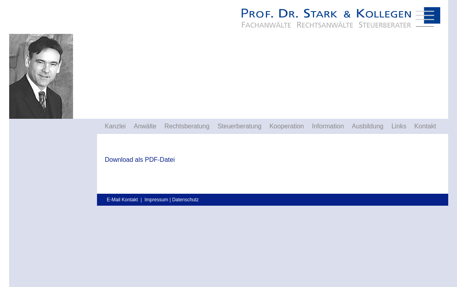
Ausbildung (368, 126)
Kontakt (425, 126)
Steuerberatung (239, 126)
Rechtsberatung (187, 126)
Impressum (156, 199)
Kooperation (286, 126)
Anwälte (145, 126)
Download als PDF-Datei (140, 159)
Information (328, 126)
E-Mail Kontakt (122, 199)
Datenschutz (185, 199)
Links (399, 126)
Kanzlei (115, 126)
